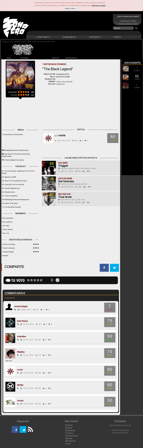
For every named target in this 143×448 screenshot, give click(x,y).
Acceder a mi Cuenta (128, 21)
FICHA (9, 58)
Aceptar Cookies (70, 8)
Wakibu (21, 352)
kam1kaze (22, 321)
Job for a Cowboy (8, 244)
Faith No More (65, 178)
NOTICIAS (24, 58)
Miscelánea (70, 441)
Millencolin (64, 194)
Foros (67, 444)
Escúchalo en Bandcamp (13, 134)
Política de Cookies (120, 433)
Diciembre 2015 (62, 74)
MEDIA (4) (55, 58)
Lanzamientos (71, 436)
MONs (20, 385)
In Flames (63, 163)
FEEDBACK (95, 37)
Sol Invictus (66, 181)
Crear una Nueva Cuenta (128, 24)
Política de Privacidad (120, 430)
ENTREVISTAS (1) (71, 58)
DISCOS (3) (40, 58)
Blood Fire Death (63, 77)
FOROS (117, 37)
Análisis (68, 428)
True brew (65, 197)
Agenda (68, 438)
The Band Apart (8, 252)
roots (20, 370)
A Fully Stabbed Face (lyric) (14, 160)
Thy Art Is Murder (8, 248)
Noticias (69, 425)
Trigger (63, 165)
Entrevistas (70, 430)
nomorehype (21, 306)
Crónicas (69, 433)
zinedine (21, 336)
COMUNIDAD (70, 37)
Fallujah (5, 256)
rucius (20, 401)
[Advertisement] (70, 22)
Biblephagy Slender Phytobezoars (16, 150)
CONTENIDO (44, 37)
